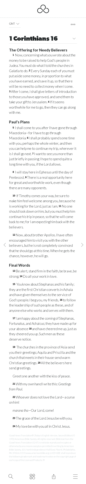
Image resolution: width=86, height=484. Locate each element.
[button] (18, 23)
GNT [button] (15, 23)
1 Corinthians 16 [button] (43, 39)
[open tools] (73, 24)
